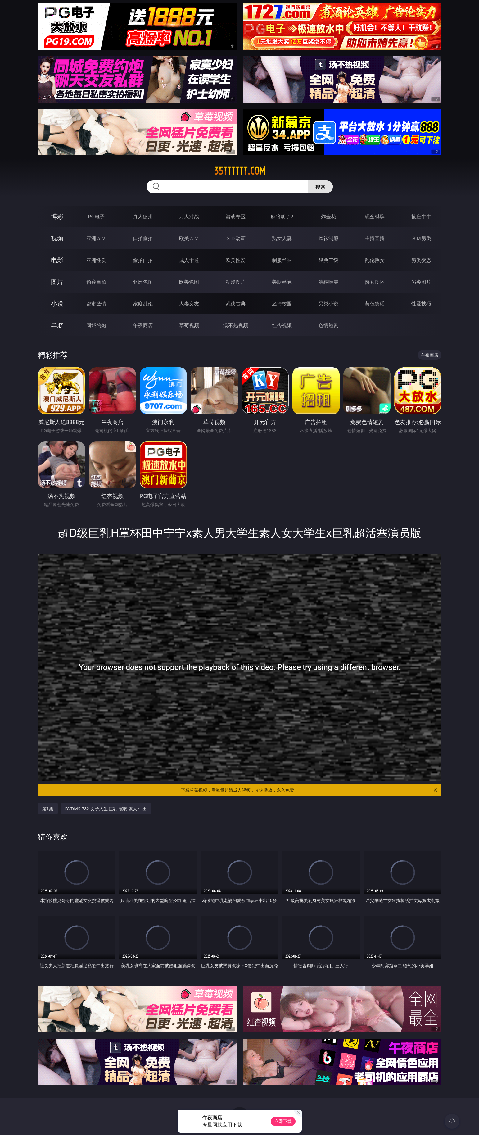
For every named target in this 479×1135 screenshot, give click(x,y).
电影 (57, 260)
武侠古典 (236, 303)
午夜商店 (143, 325)
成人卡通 (189, 260)
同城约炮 (96, 325)
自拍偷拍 (143, 238)
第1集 (47, 809)
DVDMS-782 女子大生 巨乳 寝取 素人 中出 (106, 809)
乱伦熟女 (375, 260)
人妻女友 (189, 303)
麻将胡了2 (282, 216)
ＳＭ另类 (421, 238)
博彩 (57, 216)
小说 (57, 303)
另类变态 (421, 260)
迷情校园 (282, 303)
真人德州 (143, 216)
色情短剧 (328, 325)
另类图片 (421, 281)
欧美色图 (189, 281)
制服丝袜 (282, 260)
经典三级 (328, 260)
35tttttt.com (239, 171)
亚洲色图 (143, 281)
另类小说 (328, 303)
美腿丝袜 (282, 281)
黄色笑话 (375, 303)
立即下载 (283, 1121)
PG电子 (96, 216)
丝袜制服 (328, 238)
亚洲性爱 (96, 260)
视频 (57, 238)
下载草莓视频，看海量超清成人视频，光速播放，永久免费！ (309, 790)
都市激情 (96, 303)
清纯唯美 (328, 281)
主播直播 (375, 238)
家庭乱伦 (143, 303)
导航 (57, 325)
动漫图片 (236, 281)
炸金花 (328, 216)
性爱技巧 (421, 303)
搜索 (320, 186)
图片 (57, 281)
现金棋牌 (375, 216)
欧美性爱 (236, 260)
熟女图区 (375, 281)
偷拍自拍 (143, 260)
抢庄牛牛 (421, 216)
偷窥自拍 (96, 281)
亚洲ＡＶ (96, 238)
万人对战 (189, 216)
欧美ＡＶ (189, 238)
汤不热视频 (235, 325)
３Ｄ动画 (236, 238)
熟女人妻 (282, 238)
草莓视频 (189, 325)
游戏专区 (236, 216)
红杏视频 (282, 325)
